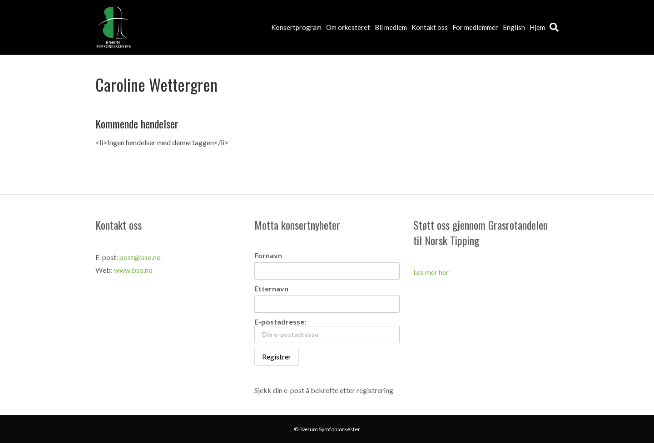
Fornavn (268, 255)
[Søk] (553, 27)
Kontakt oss (429, 27)
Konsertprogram (296, 27)
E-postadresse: (327, 330)
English (514, 27)
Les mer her (431, 272)
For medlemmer (475, 27)
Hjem (537, 27)
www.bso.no (133, 270)
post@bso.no (140, 257)
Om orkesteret (348, 27)
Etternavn (271, 288)
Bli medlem (391, 27)
